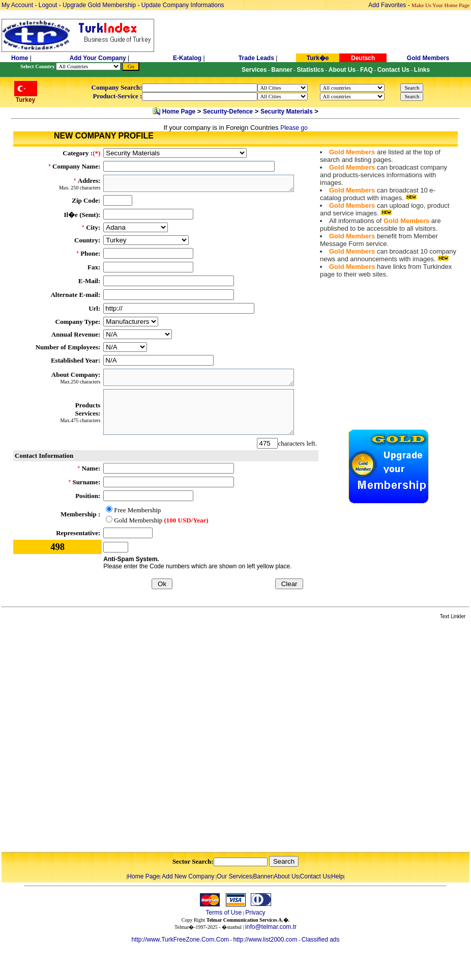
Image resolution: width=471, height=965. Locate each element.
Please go (293, 127)
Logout (48, 5)
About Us (286, 876)
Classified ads (321, 939)
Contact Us (315, 876)
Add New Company (188, 876)
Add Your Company (99, 58)
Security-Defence (228, 111)
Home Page (178, 111)
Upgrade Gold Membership (100, 5)
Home (20, 58)
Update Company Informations (182, 5)
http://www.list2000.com (265, 939)
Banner (263, 876)
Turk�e (318, 58)
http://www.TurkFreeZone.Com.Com (180, 939)
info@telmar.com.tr (271, 926)
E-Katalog (187, 58)
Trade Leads (256, 58)
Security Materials (286, 111)
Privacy (255, 912)
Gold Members (428, 58)
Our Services (234, 876)
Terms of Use (223, 912)
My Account (18, 5)
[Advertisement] (114, 736)
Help (337, 876)
